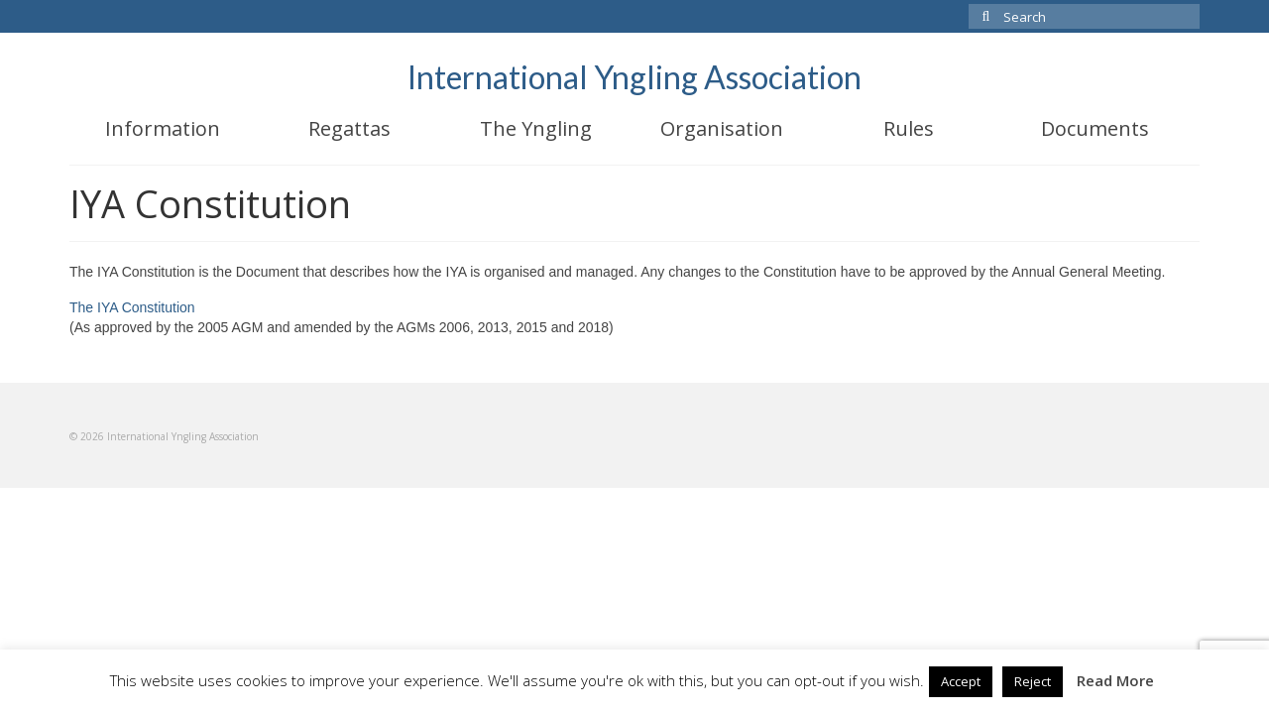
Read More (1115, 680)
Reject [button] (1032, 681)
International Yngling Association (634, 77)
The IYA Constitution (132, 307)
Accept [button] (961, 681)
